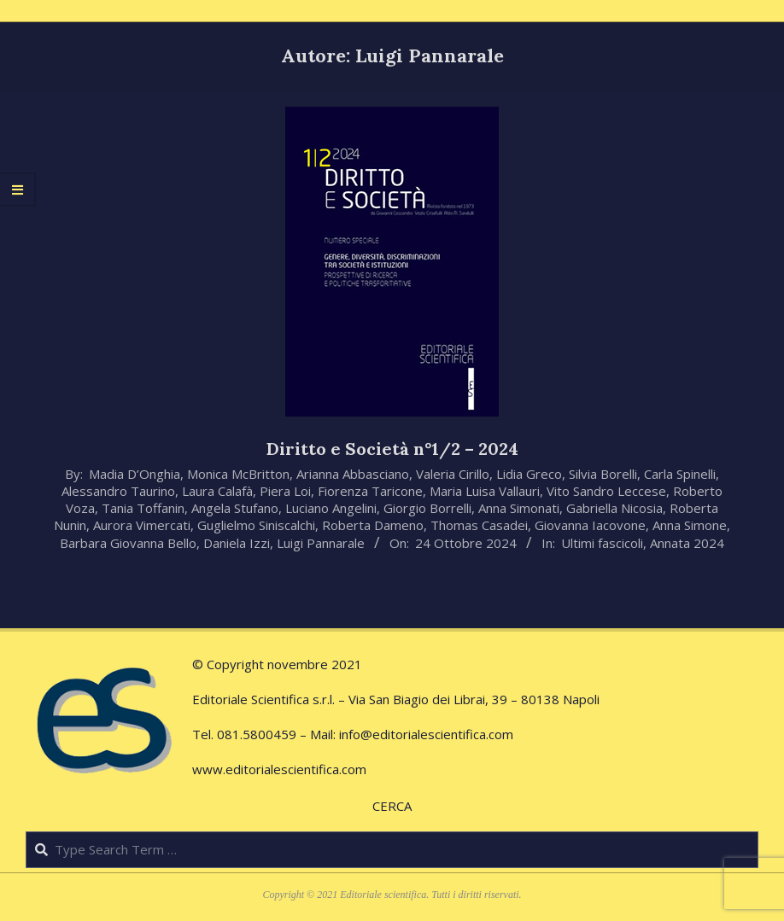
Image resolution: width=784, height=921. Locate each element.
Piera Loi (285, 490)
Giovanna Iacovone (590, 524)
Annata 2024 (687, 542)
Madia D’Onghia (134, 473)
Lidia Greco (529, 473)
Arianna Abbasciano (352, 473)
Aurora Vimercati (141, 524)
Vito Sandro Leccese (606, 490)
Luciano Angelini (331, 507)
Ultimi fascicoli (602, 542)
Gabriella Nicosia (614, 507)
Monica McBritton (238, 473)
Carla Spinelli (680, 473)
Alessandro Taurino (118, 490)
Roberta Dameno (373, 524)
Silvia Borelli (603, 473)
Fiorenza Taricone (370, 490)
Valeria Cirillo (452, 473)
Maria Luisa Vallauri (485, 490)
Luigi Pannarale (321, 542)
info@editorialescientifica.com (426, 734)
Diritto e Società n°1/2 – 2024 (392, 448)
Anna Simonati (518, 507)
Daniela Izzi (236, 542)
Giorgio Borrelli (427, 507)
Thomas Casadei (479, 524)
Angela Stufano (234, 507)
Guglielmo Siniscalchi (256, 524)
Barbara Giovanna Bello (128, 542)
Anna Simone (689, 524)
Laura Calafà (217, 490)
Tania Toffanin (143, 507)
